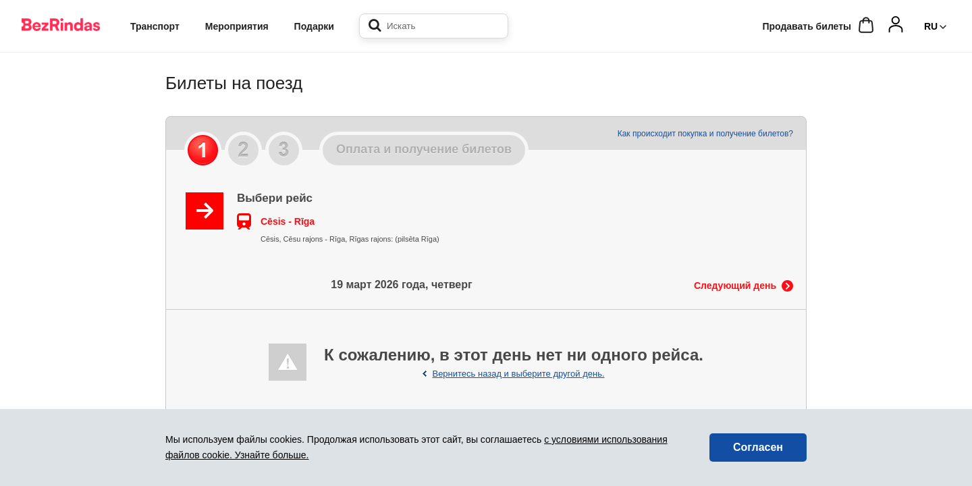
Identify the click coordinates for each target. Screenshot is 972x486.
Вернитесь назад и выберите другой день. (518, 374)
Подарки (314, 26)
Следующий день (735, 285)
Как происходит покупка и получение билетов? (705, 133)
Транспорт (155, 26)
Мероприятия (237, 26)
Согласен (758, 447)
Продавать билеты (806, 26)
